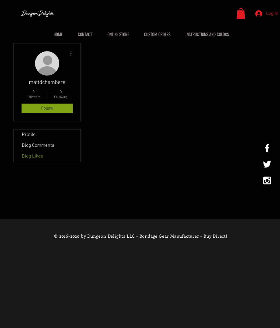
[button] (240, 13)
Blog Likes (32, 156)
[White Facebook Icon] (267, 148)
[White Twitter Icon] (267, 164)
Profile (29, 135)
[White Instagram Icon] (267, 180)
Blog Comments (38, 145)
